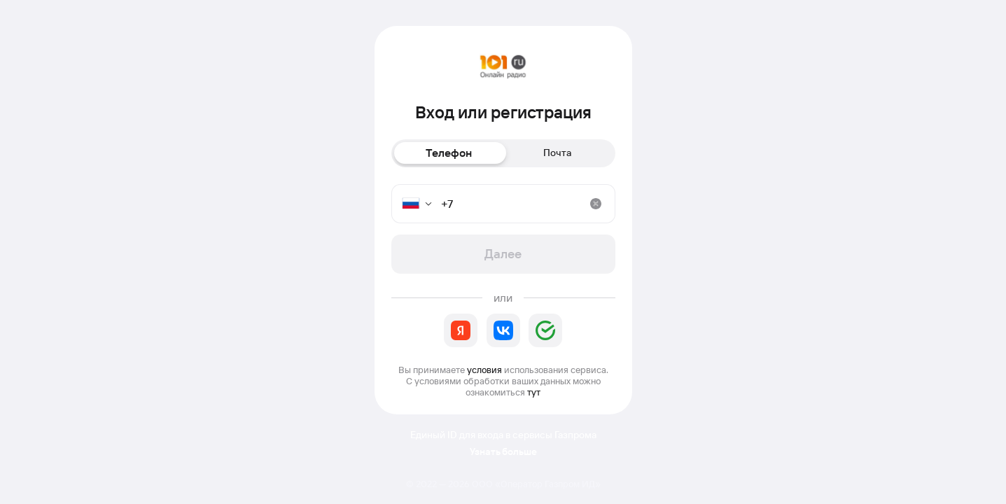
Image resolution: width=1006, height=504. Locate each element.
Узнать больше (503, 452)
